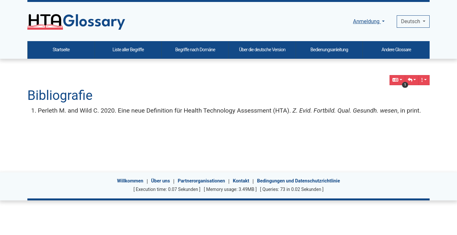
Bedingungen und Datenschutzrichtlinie (298, 181)
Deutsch (411, 21)
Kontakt (241, 181)
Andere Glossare (396, 50)
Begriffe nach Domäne (195, 50)
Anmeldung (367, 21)
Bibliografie (60, 95)
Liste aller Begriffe (128, 50)
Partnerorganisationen (201, 181)
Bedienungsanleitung (329, 50)
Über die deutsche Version (262, 50)
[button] (412, 80)
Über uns (160, 181)
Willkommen (130, 181)
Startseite (60, 50)
